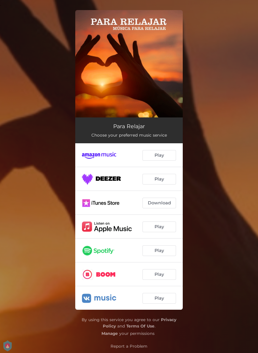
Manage (109, 333)
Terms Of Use (140, 326)
